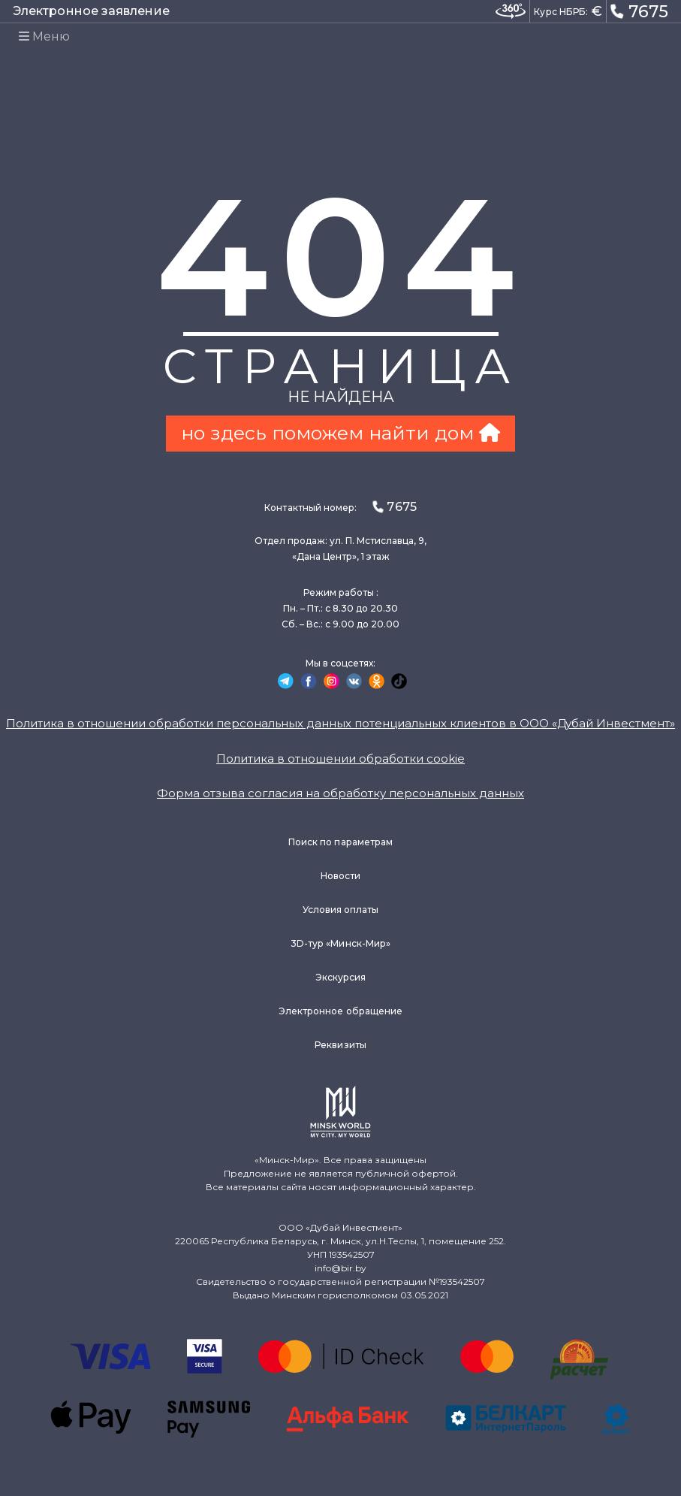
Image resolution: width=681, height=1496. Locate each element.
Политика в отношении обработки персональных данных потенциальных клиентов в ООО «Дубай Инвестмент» (340, 723)
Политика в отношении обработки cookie (340, 758)
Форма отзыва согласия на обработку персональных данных (340, 793)
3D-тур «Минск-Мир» (340, 943)
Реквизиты (340, 1044)
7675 (639, 10)
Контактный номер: (340, 507)
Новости (340, 875)
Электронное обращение (340, 1011)
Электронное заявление (91, 11)
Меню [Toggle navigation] (44, 36)
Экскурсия (340, 977)
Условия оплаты (341, 909)
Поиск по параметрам (340, 842)
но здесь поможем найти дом (340, 433)
